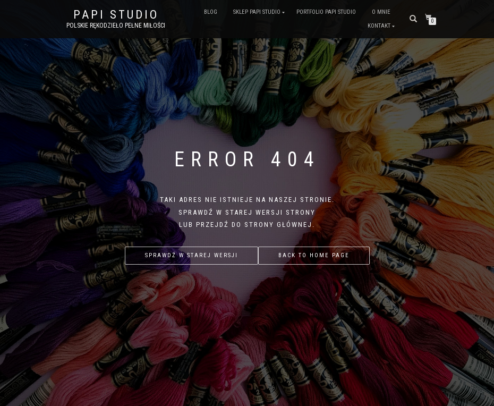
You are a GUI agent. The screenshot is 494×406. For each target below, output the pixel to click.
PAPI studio (116, 15)
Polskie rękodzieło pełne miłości (115, 25)
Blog (210, 12)
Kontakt (379, 25)
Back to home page (314, 255)
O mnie (381, 12)
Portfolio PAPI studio (326, 12)
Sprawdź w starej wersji (191, 255)
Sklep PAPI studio (256, 12)
